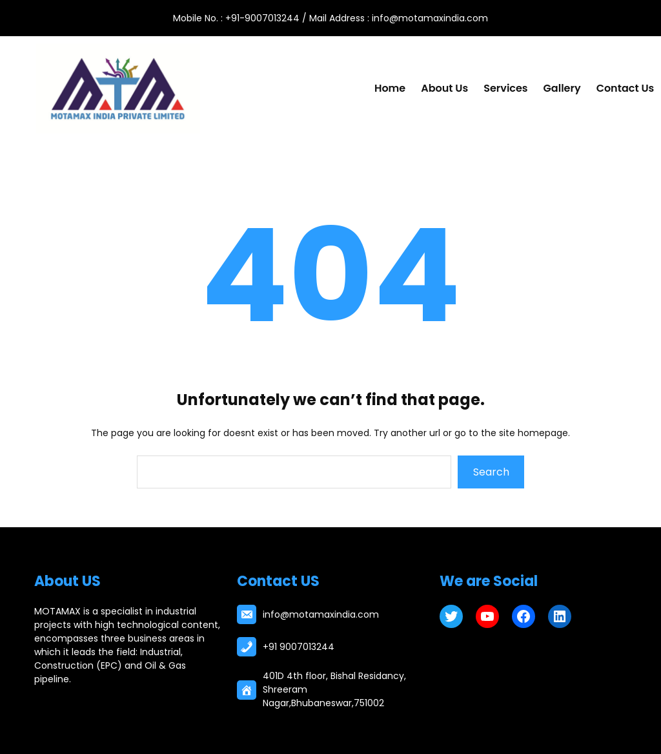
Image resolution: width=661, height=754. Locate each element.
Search (491, 472)
